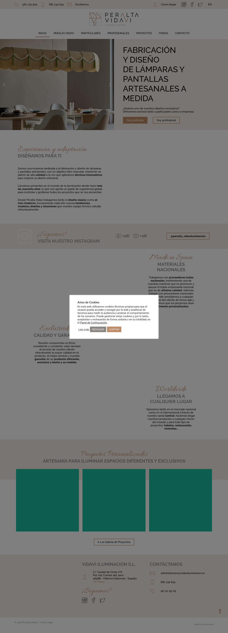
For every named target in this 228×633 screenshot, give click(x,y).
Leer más (83, 329)
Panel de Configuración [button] (93, 322)
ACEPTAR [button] (114, 329)
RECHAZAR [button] (98, 329)
